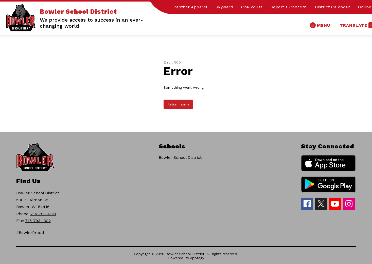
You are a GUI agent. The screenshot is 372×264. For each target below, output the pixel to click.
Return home (178, 104)
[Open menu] (320, 25)
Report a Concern (289, 7)
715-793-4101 (43, 213)
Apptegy (197, 258)
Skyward (224, 7)
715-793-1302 (38, 220)
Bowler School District (180, 157)
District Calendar (332, 7)
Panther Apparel (190, 7)
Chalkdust (251, 7)
